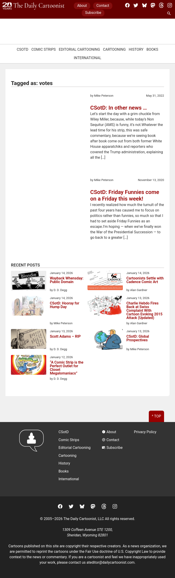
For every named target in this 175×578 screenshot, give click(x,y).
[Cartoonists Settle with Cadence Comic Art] (105, 281)
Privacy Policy (145, 432)
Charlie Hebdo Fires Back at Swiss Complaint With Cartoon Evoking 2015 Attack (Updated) (144, 311)
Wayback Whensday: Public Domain (66, 280)
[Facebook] (127, 5)
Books (152, 49)
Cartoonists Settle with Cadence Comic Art (145, 280)
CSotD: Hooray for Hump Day (64, 305)
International (87, 58)
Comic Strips (43, 49)
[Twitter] (136, 5)
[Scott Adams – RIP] (28, 339)
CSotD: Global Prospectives (137, 338)
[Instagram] (169, 5)
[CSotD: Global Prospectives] (105, 340)
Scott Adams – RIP (65, 337)
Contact (102, 5)
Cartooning (114, 49)
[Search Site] (169, 13)
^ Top (156, 416)
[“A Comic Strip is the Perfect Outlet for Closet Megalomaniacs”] (28, 365)
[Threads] (161, 5)
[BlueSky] (144, 5)
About (82, 5)
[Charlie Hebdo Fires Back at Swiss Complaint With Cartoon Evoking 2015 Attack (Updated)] (105, 306)
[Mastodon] (153, 5)
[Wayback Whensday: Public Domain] (28, 281)
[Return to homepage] (33, 459)
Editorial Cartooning (79, 49)
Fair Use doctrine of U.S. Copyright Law (117, 551)
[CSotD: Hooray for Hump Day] (28, 306)
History (136, 49)
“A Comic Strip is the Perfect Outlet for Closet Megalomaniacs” (66, 368)
